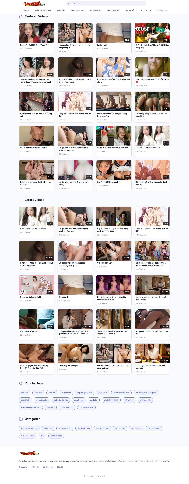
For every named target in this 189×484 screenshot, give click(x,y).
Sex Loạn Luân (95, 10)
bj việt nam (66, 393)
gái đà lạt (93, 400)
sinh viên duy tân (61, 400)
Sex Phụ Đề (129, 10)
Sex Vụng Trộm (77, 10)
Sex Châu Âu (145, 10)
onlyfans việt (145, 400)
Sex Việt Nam (56, 436)
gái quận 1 (102, 393)
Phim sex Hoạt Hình (43, 10)
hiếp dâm (38, 393)
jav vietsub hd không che (146, 393)
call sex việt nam (86, 407)
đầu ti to (24, 393)
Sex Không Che (113, 10)
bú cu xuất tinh (67, 407)
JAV (42, 436)
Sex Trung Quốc (27, 436)
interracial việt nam (121, 393)
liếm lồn (52, 393)
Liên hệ (60, 467)
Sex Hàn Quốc (162, 10)
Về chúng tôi (48, 467)
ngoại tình (25, 400)
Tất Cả (26, 10)
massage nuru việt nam (30, 407)
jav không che (41, 400)
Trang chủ (23, 467)
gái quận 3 (129, 400)
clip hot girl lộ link (111, 400)
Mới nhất (35, 467)
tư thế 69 (50, 407)
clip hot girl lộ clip (84, 393)
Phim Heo (61, 10)
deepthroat (78, 400)
